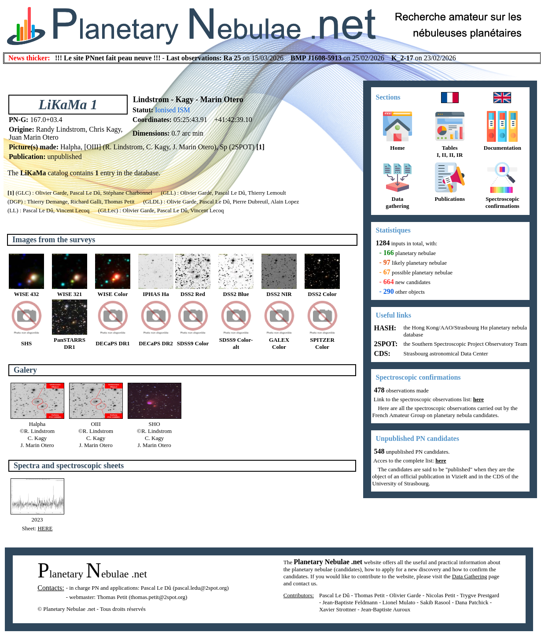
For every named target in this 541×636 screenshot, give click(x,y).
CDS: (381, 353)
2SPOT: (385, 344)
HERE (44, 528)
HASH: (384, 328)
